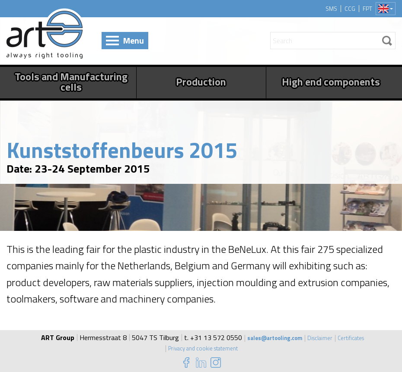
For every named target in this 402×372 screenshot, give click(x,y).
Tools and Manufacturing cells (71, 81)
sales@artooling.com (269, 337)
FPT (367, 8)
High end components (331, 81)
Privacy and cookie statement (203, 347)
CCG (350, 8)
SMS (331, 8)
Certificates (359, 337)
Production (201, 81)
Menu (133, 40)
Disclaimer (323, 337)
